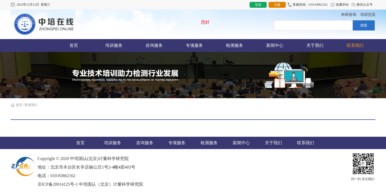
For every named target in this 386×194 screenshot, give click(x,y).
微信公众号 (362, 4)
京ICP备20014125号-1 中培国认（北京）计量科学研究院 (90, 184)
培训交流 (367, 15)
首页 (73, 45)
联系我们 (355, 45)
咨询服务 (154, 45)
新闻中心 (274, 45)
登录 (258, 5)
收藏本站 (339, 4)
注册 (277, 5)
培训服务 (114, 45)
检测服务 (234, 45)
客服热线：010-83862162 (308, 4)
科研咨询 (348, 15)
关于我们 (315, 45)
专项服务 (194, 45)
